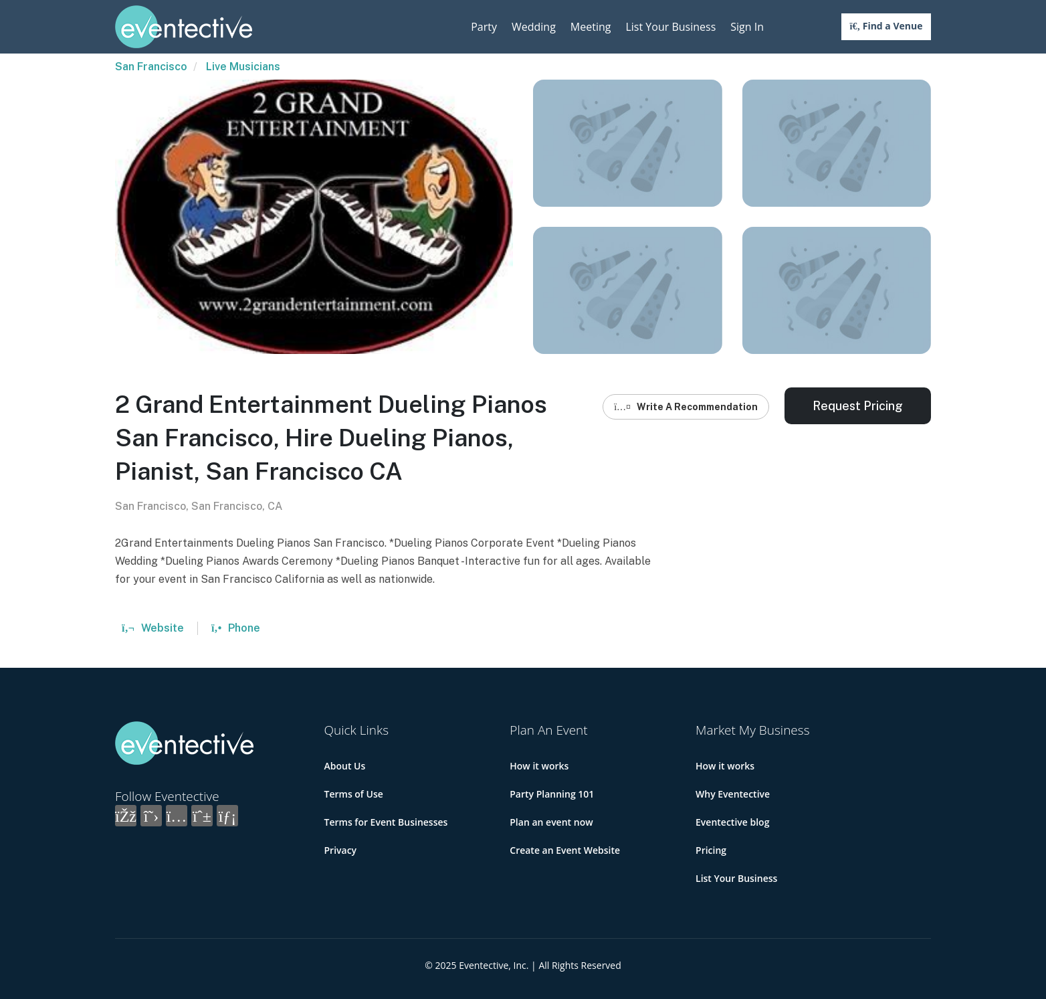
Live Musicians (243, 66)
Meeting (590, 26)
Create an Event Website (565, 850)
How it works (539, 765)
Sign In (747, 26)
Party (484, 26)
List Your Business (670, 26)
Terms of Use (353, 794)
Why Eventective (733, 794)
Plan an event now (551, 822)
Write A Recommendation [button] (686, 406)
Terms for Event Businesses (386, 822)
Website (153, 628)
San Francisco (151, 66)
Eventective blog (732, 822)
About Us (345, 765)
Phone (235, 628)
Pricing (711, 850)
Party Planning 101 (552, 794)
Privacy (340, 850)
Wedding (534, 26)
